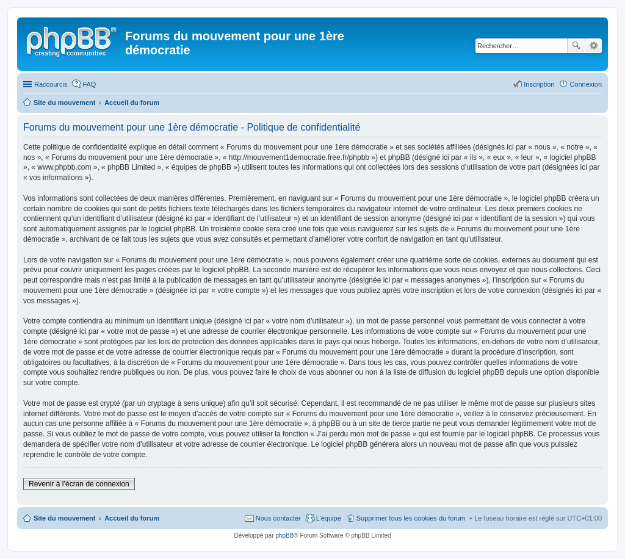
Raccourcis (50, 84)
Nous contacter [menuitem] (278, 518)
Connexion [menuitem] (585, 84)
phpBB (284, 535)
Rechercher (576, 45)
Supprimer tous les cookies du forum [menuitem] (411, 518)
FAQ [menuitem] (89, 84)
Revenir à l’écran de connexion (79, 484)
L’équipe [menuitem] (328, 518)
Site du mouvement (64, 518)
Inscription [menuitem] (539, 84)
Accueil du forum (131, 518)
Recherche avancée (593, 45)
